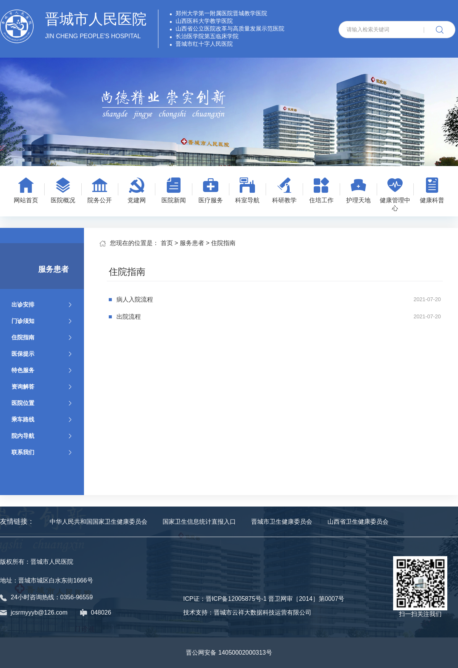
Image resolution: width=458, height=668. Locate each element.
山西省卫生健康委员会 (358, 521)
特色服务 (42, 370)
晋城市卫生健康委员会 (281, 521)
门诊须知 (42, 321)
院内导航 (42, 435)
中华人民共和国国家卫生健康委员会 (98, 521)
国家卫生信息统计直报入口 (199, 521)
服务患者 (192, 243)
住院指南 (42, 337)
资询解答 (42, 386)
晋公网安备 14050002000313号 (229, 652)
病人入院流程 (134, 299)
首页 (167, 243)
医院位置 (42, 403)
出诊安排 (42, 304)
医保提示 (42, 353)
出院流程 (128, 316)
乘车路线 (42, 419)
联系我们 (42, 452)
